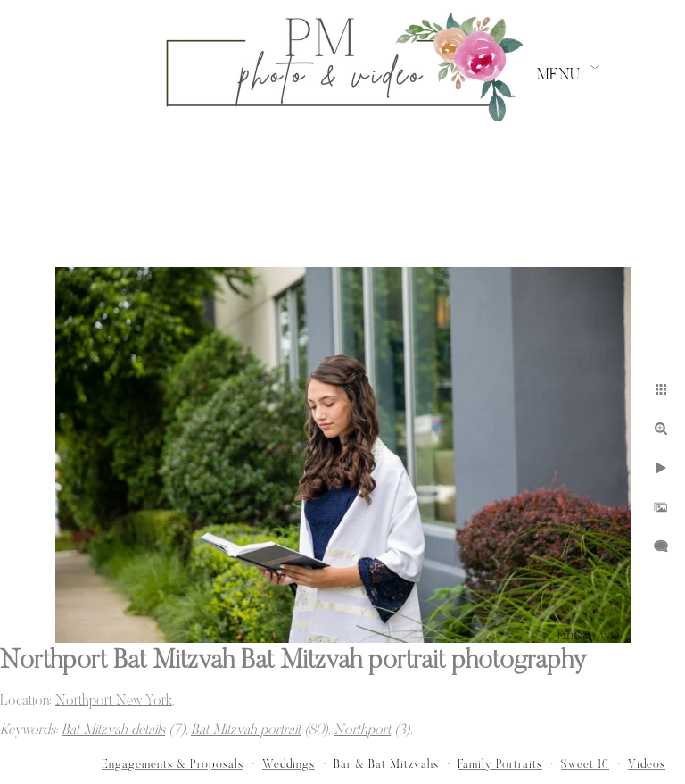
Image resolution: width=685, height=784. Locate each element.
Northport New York (113, 701)
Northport (362, 730)
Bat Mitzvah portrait (246, 730)
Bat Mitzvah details (113, 730)
